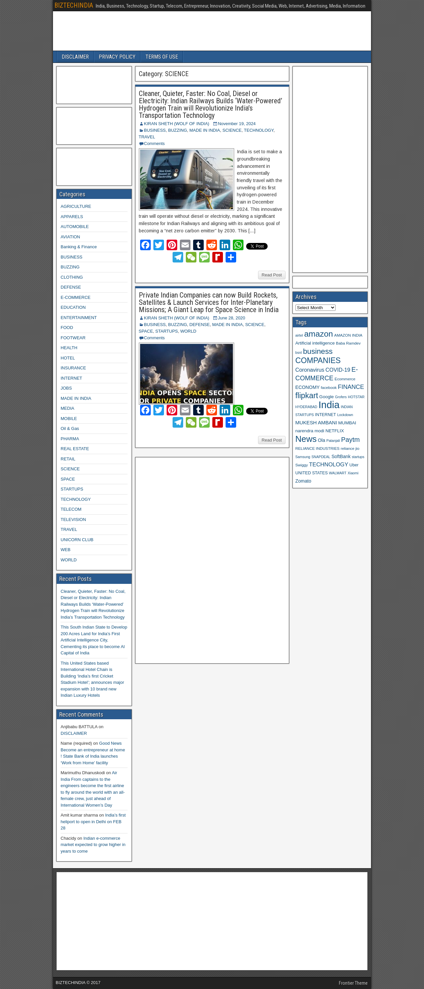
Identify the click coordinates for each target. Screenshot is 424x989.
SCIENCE (231, 130)
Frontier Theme (353, 983)
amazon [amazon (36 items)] (318, 333)
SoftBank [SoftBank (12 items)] (341, 456)
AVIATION (70, 236)
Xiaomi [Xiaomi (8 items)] (352, 473)
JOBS (66, 388)
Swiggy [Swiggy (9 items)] (301, 465)
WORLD (188, 331)
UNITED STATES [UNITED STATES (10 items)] (311, 473)
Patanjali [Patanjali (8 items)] (333, 441)
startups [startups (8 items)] (358, 457)
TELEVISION (73, 519)
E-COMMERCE (75, 297)
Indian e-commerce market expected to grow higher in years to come (93, 845)
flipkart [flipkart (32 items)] (306, 395)
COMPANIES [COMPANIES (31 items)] (318, 360)
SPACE (146, 331)
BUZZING (177, 130)
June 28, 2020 (231, 317)
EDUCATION (73, 307)
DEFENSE (199, 324)
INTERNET (71, 378)
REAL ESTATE (75, 448)
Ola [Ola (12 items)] (321, 440)
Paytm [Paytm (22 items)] (350, 439)
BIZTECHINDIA (73, 5)
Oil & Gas (70, 428)
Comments (154, 143)
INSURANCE (73, 367)
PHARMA (70, 438)
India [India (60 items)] (329, 404)
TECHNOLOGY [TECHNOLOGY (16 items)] (328, 464)
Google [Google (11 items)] (326, 396)
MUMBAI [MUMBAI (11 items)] (347, 422)
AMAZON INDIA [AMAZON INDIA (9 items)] (348, 335)
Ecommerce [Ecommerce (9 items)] (345, 379)
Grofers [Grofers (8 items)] (341, 397)
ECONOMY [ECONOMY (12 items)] (307, 387)
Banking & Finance (79, 246)
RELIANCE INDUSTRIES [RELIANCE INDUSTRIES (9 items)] (317, 448)
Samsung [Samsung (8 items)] (302, 457)
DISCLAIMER (75, 57)
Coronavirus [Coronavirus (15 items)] (309, 370)
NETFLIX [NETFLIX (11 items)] (334, 430)
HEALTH (69, 347)
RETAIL (68, 458)
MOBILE (69, 418)
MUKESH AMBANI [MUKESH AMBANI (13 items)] (316, 422)
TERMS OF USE (161, 57)
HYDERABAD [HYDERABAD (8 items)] (306, 407)
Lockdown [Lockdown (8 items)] (345, 415)
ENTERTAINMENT (79, 317)
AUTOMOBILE (75, 226)
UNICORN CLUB (77, 539)
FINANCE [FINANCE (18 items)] (351, 387)
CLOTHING (72, 277)
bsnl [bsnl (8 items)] (298, 352)
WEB (66, 549)
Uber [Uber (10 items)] (353, 465)
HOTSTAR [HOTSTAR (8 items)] (356, 397)
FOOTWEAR (73, 337)
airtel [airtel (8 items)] (299, 335)
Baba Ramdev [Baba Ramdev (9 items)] (348, 343)
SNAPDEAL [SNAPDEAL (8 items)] (320, 457)
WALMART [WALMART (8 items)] (337, 473)
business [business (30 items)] (318, 351)
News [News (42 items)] (306, 439)
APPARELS (72, 216)
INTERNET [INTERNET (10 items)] (325, 414)
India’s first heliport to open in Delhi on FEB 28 (93, 821)
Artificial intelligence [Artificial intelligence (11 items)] (315, 343)
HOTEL (68, 357)
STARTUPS (166, 331)
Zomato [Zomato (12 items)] (303, 481)
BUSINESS (155, 130)
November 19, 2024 (237, 123)
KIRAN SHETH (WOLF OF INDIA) (176, 123)
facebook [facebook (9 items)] (329, 387)
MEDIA (67, 408)
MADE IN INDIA (204, 130)
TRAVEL (147, 136)
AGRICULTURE (76, 206)
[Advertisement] (188, 559)
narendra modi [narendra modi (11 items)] (309, 430)
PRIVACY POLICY (117, 57)
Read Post (272, 274)
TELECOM (71, 509)
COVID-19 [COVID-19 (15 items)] (338, 370)
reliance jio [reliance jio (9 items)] (350, 448)
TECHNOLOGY (258, 130)
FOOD (67, 327)
